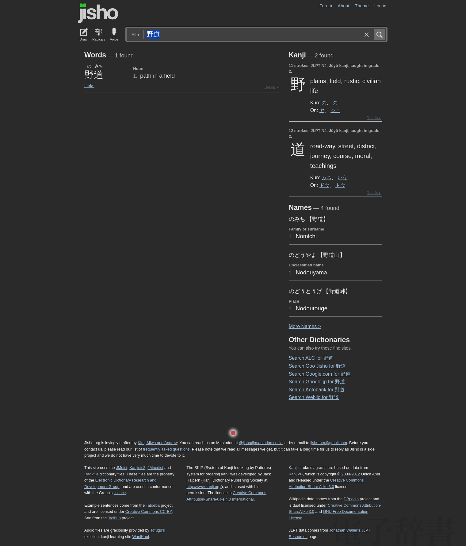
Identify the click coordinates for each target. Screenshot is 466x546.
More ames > (305, 326)
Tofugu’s (157, 530)
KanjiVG (296, 474)
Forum (325, 5)
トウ (340, 185)
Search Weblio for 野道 (314, 397)
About (344, 5)
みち (326, 177)
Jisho (98, 13)
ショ (335, 110)
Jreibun (114, 518)
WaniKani (140, 536)
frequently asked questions (166, 449)
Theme (362, 5)
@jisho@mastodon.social (261, 442)
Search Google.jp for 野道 (317, 381)
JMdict (121, 467)
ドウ (324, 185)
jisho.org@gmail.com (328, 442)
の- (336, 102)
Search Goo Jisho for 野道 (317, 366)
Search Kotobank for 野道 (317, 389)
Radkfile (91, 474)
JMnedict (155, 467)
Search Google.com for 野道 (319, 374)
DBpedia (351, 499)
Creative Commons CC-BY (148, 511)
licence (120, 492)
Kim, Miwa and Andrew (157, 442)
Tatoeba (153, 505)
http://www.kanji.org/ (204, 486)
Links (89, 85)
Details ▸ (272, 87)
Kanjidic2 (137, 467)
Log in (380, 5)
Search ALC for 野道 (311, 358)
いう (342, 177)
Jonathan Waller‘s (344, 530)
